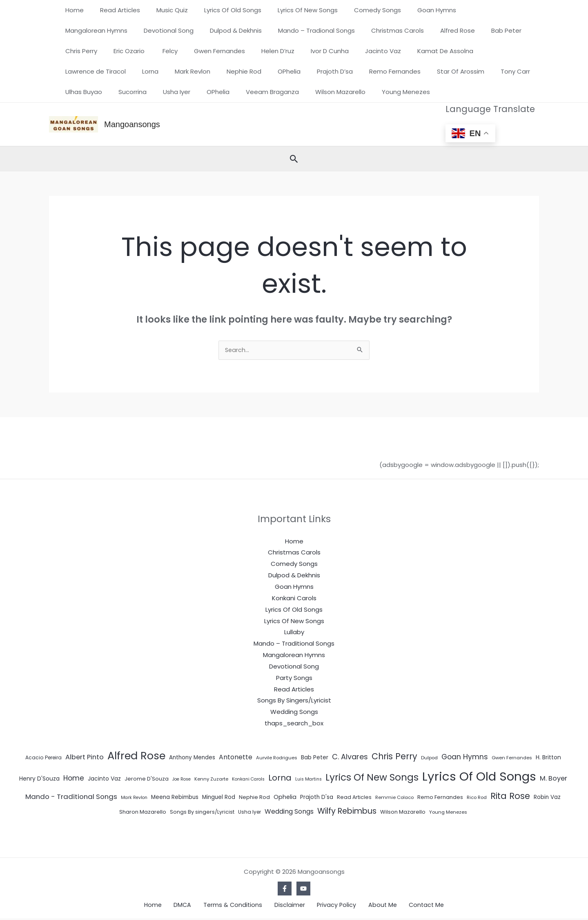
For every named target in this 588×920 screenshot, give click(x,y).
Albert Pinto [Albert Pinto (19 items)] (84, 758)
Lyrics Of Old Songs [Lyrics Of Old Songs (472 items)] (479, 777)
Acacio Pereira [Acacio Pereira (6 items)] (43, 758)
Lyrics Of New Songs (289, 10)
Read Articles (114, 10)
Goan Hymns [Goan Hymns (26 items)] (464, 758)
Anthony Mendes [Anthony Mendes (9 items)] (192, 758)
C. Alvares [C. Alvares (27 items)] (350, 757)
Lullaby (294, 632)
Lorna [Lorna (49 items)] (280, 778)
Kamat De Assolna (326, 51)
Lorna (447, 51)
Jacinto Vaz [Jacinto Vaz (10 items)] (104, 779)
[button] (294, 158)
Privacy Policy (331, 906)
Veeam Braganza (89, 92)
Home (72, 10)
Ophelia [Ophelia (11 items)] (285, 798)
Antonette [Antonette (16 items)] (235, 758)
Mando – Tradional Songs (227, 30)
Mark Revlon (485, 51)
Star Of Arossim (281, 71)
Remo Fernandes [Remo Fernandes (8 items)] (440, 798)
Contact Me (410, 906)
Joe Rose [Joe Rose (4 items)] (181, 780)
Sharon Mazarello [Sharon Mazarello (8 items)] (142, 813)
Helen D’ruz (170, 51)
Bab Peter (405, 30)
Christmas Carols (304, 30)
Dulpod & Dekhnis (151, 30)
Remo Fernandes (219, 71)
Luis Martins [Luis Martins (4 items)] (308, 780)
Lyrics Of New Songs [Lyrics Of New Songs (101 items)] (372, 778)
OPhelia (121, 71)
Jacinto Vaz (267, 51)
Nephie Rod (80, 71)
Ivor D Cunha (218, 51)
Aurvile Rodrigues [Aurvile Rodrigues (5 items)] (276, 758)
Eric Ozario (493, 30)
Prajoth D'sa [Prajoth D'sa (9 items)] (316, 798)
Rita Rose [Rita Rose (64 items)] (510, 797)
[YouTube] (303, 889)
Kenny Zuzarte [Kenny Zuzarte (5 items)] (211, 779)
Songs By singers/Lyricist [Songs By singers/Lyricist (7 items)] (202, 812)
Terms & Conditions (237, 906)
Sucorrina (422, 71)
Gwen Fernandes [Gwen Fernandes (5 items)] (512, 758)
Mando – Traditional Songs (294, 644)
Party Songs (294, 678)
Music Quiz (162, 10)
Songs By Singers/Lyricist (294, 701)
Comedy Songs (355, 10)
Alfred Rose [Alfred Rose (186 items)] (136, 756)
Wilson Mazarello (154, 92)
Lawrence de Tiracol (396, 51)
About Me (371, 906)
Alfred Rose (360, 30)
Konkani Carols (294, 599)
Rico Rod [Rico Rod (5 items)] (477, 798)
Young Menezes (215, 92)
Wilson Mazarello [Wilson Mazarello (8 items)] (402, 813)
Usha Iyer (461, 71)
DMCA (192, 906)
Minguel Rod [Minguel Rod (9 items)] (218, 798)
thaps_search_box (294, 724)
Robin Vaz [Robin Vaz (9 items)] (547, 798)
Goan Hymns (410, 10)
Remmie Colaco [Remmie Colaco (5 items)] (394, 798)
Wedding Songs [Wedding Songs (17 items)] (289, 812)
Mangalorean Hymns (473, 10)
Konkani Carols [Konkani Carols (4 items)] (248, 780)
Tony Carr (331, 71)
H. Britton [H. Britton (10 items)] (548, 758)
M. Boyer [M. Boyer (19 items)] (553, 779)
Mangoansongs (132, 124)
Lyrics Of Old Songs (218, 10)
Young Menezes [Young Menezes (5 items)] (448, 813)
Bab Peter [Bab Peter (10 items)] (314, 758)
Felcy (70, 51)
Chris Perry (449, 30)
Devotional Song (88, 30)
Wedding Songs (294, 712)
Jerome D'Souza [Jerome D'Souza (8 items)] (147, 779)
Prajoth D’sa (163, 71)
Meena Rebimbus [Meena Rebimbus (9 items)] (174, 798)
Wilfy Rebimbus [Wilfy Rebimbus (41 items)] (346, 811)
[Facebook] (285, 889)
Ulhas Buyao (377, 71)
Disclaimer (289, 906)
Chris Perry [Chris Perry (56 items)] (394, 757)
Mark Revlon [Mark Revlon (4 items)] (134, 798)
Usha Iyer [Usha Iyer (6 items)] (249, 812)
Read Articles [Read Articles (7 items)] (354, 797)
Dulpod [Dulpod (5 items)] (429, 758)
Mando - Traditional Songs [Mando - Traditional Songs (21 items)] (71, 797)
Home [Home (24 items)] (73, 779)
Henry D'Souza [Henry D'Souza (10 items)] (39, 779)
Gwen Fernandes (116, 51)
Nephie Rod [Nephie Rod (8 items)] (254, 798)
